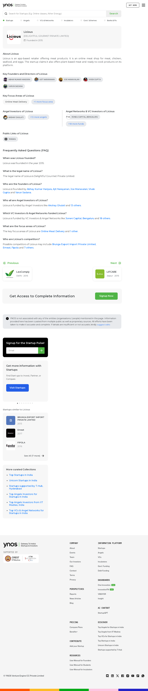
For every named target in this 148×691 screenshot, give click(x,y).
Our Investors (75, 562)
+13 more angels (38, 117)
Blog (72, 603)
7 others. (29, 247)
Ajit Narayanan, (61, 189)
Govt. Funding (104, 566)
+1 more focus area (43, 102)
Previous (13, 263)
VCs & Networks (45, 20)
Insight (101, 598)
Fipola (15, 247)
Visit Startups (17, 387)
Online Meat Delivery (16, 102)
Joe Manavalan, (79, 189)
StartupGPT (103, 613)
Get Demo (133, 5)
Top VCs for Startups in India (109, 636)
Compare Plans (76, 627)
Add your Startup (77, 646)
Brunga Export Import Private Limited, (74, 244)
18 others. (105, 218)
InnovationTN (103, 589)
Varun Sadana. (23, 192)
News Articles (75, 598)
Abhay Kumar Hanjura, (40, 189)
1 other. (74, 231)
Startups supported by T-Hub (110, 650)
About (72, 548)
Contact (73, 571)
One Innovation (104, 585)
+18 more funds (76, 124)
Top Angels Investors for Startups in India (23, 495)
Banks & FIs (110, 20)
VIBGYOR (102, 594)
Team (72, 557)
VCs (99, 557)
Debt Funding (103, 571)
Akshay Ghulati (56, 205)
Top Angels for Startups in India (111, 627)
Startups (8, 20)
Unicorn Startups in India (23, 480)
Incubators (67, 20)
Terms (72, 575)
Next (113, 263)
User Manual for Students (80, 665)
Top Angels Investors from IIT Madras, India (26, 503)
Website (12, 139)
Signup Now (106, 296)
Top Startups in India (21, 475)
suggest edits (103, 324)
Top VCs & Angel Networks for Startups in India (26, 511)
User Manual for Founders (80, 660)
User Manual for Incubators (81, 669)
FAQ (71, 566)
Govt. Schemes (88, 20)
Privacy (73, 580)
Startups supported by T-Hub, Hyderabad (26, 487)
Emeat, (7, 247)
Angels (24, 20)
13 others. (76, 205)
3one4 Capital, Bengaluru (79, 218)
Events (72, 553)
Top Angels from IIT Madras (109, 632)
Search (113, 13)
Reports (73, 594)
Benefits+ (74, 632)
